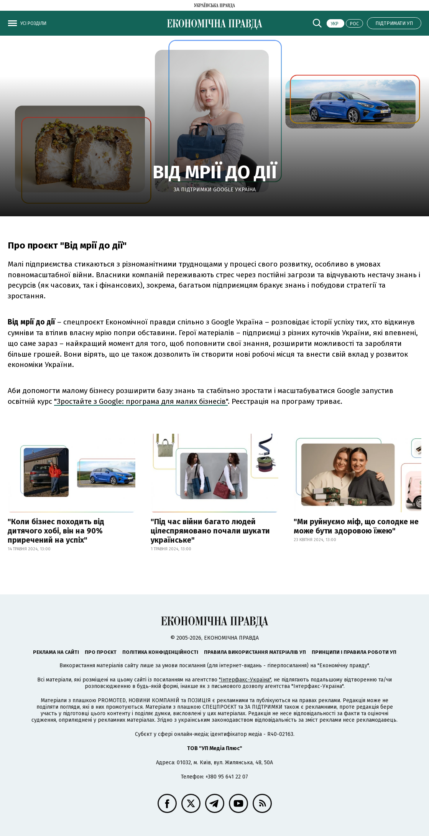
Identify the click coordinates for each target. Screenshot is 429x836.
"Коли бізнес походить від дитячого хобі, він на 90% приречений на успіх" (56, 531)
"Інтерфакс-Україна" (245, 679)
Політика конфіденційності (160, 652)
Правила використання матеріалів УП (255, 652)
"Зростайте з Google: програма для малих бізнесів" (141, 401)
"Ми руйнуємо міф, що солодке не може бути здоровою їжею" (356, 526)
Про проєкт (101, 652)
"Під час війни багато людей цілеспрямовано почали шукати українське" (210, 531)
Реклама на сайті (56, 652)
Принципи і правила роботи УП (354, 652)
